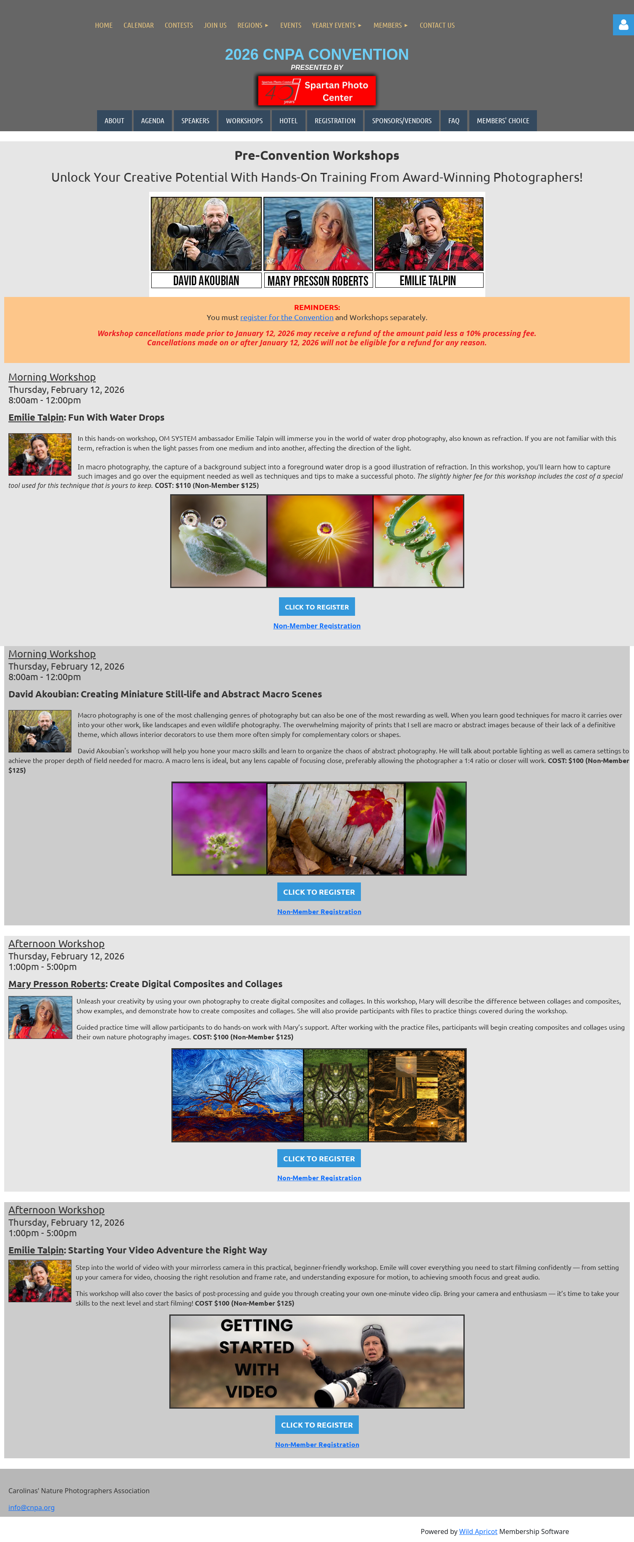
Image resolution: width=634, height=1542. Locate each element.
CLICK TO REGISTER (319, 891)
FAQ (454, 120)
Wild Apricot (478, 1531)
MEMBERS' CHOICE (503, 120)
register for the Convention (287, 317)
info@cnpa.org (31, 1507)
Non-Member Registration (316, 626)
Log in (623, 24)
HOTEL (288, 120)
